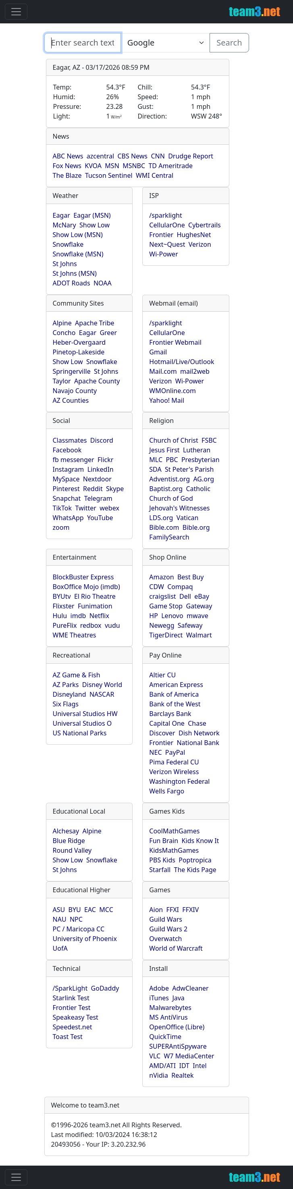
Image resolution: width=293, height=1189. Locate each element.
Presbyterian (200, 459)
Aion (156, 909)
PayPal (175, 752)
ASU (59, 909)
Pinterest (66, 488)
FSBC (209, 440)
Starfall (159, 869)
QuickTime (165, 1036)
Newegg (161, 625)
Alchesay (66, 831)
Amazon (161, 577)
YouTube (100, 517)
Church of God (171, 498)
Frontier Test (72, 1007)
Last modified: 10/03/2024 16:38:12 (104, 1134)
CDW (156, 586)
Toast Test (68, 1036)
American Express (176, 684)
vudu (112, 625)
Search (229, 42)
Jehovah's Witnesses (179, 508)
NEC (155, 752)
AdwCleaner (190, 988)
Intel (199, 1065)
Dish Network (199, 733)
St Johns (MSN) (75, 273)
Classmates (70, 440)
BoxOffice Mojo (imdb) (86, 586)
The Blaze (67, 175)
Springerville (72, 371)
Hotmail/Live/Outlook (181, 361)
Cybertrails (204, 225)
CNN (157, 156)
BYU (75, 909)
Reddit (93, 488)
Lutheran (196, 450)
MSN (112, 165)
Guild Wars (165, 919)
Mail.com (163, 371)
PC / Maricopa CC (79, 929)
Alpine (62, 323)
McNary (64, 225)
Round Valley (72, 850)
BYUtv (62, 596)
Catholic (198, 488)
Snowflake (68, 244)
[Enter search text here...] (165, 42)
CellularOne (167, 225)
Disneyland (69, 694)
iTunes (159, 997)
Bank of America (174, 694)
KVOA (93, 165)
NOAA (103, 283)
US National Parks (80, 733)
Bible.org (196, 527)
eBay (201, 596)
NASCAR (101, 694)
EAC (90, 909)
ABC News (68, 156)
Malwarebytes (170, 1007)
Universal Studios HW (85, 713)
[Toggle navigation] (16, 12)
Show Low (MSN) (78, 234)
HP (153, 615)
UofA (60, 948)
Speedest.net (72, 1026)
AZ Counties (71, 400)
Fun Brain (163, 840)
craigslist (162, 596)
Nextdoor (97, 479)
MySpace (66, 479)
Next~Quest (167, 244)
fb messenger (73, 459)
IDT (184, 1065)
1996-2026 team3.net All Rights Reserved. (116, 1124)
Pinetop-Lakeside (79, 352)
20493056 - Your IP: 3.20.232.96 (98, 1144)
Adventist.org (169, 479)
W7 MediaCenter (189, 1056)
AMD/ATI (162, 1065)
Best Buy (190, 577)
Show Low (94, 225)
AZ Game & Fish (76, 675)
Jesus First (164, 450)
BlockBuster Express (83, 577)
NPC (76, 919)
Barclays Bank (170, 713)
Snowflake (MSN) (78, 254)
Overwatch (165, 938)
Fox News (67, 165)
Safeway (190, 625)
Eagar (61, 215)
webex (109, 508)
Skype (115, 488)
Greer (108, 332)
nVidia (158, 1075)
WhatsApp (68, 517)
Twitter (85, 508)
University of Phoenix (85, 938)
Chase (197, 723)
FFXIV (190, 909)
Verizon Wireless (174, 771)
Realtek (182, 1075)
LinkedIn (100, 469)
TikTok (62, 508)
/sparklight (165, 215)
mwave (197, 615)
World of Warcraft (175, 948)
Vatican (188, 517)
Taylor (62, 381)
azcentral (100, 156)
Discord (101, 440)
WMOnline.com (172, 390)
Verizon (200, 244)
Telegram (98, 498)
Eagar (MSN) (92, 215)
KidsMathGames (174, 850)
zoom (61, 527)
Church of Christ (173, 440)
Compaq (180, 586)
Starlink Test (71, 997)
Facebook (67, 450)
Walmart (199, 635)
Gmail (158, 352)
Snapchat (67, 498)
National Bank (198, 742)
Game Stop (166, 606)
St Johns (65, 263)
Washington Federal (179, 781)
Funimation (95, 606)
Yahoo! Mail (166, 400)
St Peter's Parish (189, 469)
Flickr (105, 459)
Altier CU (162, 675)
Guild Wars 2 (168, 929)
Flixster (64, 606)
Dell (185, 596)
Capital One (167, 723)
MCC (106, 909)
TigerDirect (166, 635)
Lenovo (172, 615)
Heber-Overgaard (79, 342)
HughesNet (194, 234)
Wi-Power (163, 254)
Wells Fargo (166, 791)
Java (178, 997)
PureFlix (65, 625)
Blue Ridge (69, 840)
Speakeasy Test (75, 1017)
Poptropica (195, 860)
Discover (162, 733)
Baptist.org (166, 488)
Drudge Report (190, 156)
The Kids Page (195, 869)
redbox (91, 625)
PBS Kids (162, 860)
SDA (155, 469)
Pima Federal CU (174, 762)
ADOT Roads (71, 283)
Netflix (99, 615)
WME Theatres (74, 635)
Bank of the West (174, 704)
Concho (64, 332)
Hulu (60, 615)
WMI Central (154, 175)
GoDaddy (105, 988)
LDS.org (161, 517)
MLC (155, 459)
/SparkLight (70, 988)
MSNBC (134, 165)
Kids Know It (200, 840)
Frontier (161, 234)
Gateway (199, 606)
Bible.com (164, 527)
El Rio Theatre (95, 596)
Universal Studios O (82, 723)
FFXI (172, 909)
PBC (172, 459)
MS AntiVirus (168, 1017)
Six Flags (66, 704)
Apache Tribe (94, 323)
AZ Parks (66, 684)
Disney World (102, 684)
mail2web (195, 371)
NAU (59, 919)
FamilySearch (169, 537)
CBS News (132, 156)
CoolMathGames (174, 831)
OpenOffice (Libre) (176, 1026)
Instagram (68, 469)
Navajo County (75, 390)
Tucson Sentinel (109, 175)
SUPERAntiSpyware (177, 1046)
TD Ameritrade (170, 165)
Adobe (159, 988)
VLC (154, 1056)
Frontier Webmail (175, 342)
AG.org (203, 479)
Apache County (97, 381)
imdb (78, 615)
